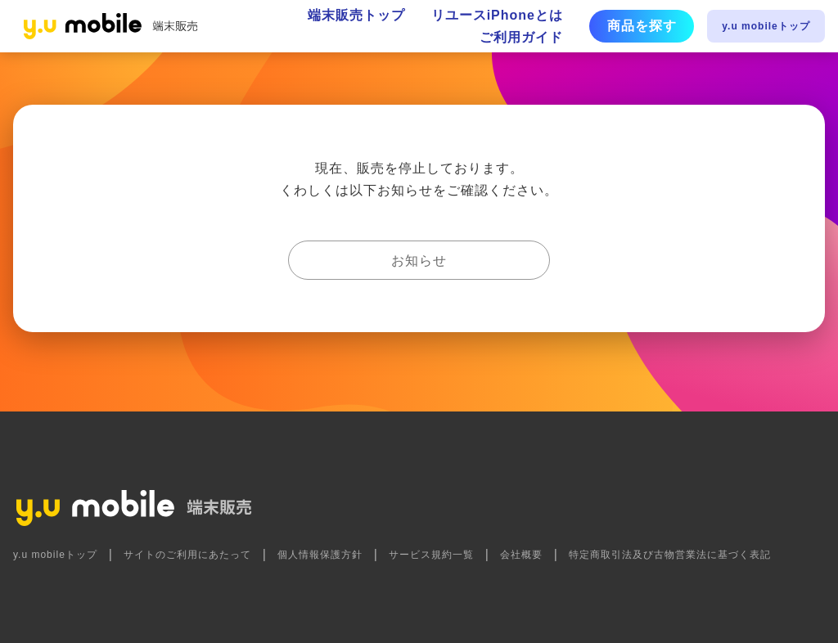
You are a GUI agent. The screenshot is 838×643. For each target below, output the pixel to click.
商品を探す (642, 26)
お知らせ (419, 261)
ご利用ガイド (521, 37)
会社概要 (521, 554)
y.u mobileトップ (765, 26)
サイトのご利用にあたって (187, 554)
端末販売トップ (356, 15)
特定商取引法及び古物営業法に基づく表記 (670, 554)
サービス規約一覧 (431, 554)
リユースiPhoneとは (497, 15)
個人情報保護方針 (320, 554)
